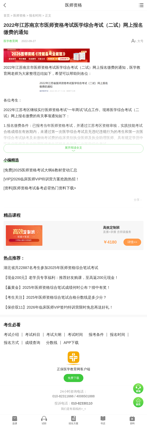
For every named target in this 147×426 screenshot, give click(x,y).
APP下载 (71, 342)
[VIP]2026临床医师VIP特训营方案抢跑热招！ (41, 179)
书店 (102, 423)
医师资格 (19, 15)
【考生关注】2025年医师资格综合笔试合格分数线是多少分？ (55, 297)
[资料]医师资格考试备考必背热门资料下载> (40, 188)
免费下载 (73, 377)
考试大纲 (53, 334)
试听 (44, 423)
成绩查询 (32, 342)
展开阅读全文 (73, 148)
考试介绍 (11, 334)
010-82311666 (63, 396)
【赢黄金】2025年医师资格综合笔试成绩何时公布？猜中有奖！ (57, 287)
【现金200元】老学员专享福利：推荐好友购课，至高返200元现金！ (61, 277)
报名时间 (35, 15)
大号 (140, 41)
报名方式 (11, 342)
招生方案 (73, 423)
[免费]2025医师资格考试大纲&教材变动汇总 (40, 170)
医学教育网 (11, 41)
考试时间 (75, 334)
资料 (132, 423)
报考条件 (96, 334)
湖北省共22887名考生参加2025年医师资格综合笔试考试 (51, 268)
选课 (14, 423)
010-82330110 (81, 403)
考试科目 (32, 334)
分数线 (51, 342)
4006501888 (85, 396)
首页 (7, 15)
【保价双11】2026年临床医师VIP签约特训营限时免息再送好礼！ (58, 307)
